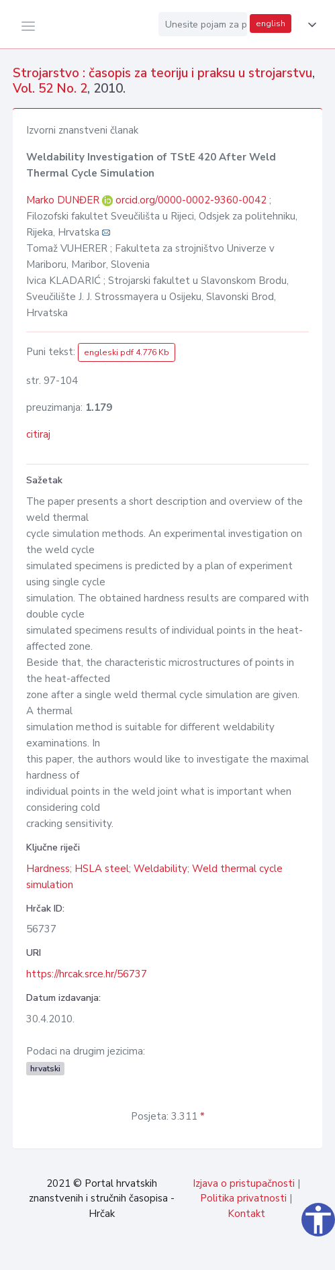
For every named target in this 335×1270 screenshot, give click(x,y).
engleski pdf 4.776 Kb (126, 352)
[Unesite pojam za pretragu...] (203, 24)
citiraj (38, 434)
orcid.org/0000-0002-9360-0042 (191, 200)
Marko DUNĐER (64, 200)
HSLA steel (102, 868)
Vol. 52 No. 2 (50, 88)
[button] (309, 25)
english (270, 23)
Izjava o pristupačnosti (244, 1183)
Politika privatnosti (243, 1198)
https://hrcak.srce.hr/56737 (86, 974)
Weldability (160, 868)
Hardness (48, 868)
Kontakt (246, 1213)
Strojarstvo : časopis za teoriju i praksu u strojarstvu (162, 73)
